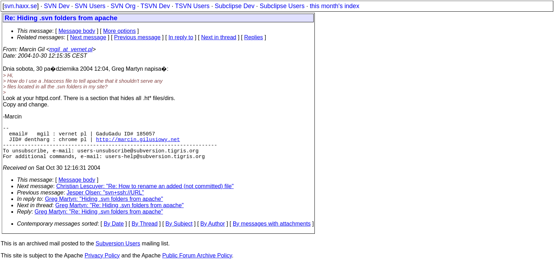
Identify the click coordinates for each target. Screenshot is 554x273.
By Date (114, 232)
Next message (88, 37)
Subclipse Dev (234, 6)
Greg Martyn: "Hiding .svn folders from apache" (104, 207)
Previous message (137, 37)
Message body (76, 31)
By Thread (145, 232)
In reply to (181, 37)
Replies (253, 37)
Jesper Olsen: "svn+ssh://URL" (105, 201)
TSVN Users (192, 6)
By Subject (178, 232)
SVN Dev (56, 6)
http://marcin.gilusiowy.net (138, 143)
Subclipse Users (282, 6)
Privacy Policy (102, 264)
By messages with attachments (272, 232)
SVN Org (123, 6)
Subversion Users (118, 252)
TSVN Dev (155, 6)
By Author (212, 232)
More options (119, 31)
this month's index (334, 6)
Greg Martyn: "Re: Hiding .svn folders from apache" (119, 214)
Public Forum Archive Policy (197, 264)
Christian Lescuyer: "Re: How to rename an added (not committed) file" (145, 195)
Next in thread (218, 37)
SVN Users (90, 6)
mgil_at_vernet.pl (71, 49)
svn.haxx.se (20, 6)
